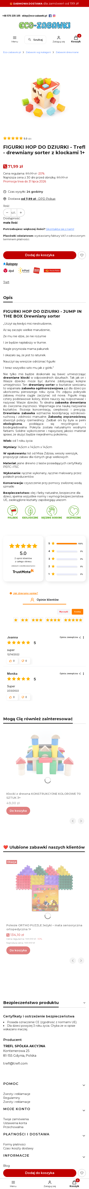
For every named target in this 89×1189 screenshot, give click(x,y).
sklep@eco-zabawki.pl (34, 15)
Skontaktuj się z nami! (60, 229)
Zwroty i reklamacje (16, 1094)
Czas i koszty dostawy (18, 1148)
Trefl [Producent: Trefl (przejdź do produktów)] (6, 282)
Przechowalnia (13, 1127)
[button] (11, 593)
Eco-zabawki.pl (12, 52)
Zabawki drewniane (67, 52)
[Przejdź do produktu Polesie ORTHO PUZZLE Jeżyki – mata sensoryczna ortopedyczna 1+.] (44, 888)
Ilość (6, 206)
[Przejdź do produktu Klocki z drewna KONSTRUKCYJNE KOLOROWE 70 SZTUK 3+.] (44, 756)
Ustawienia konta (15, 1123)
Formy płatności (14, 1144)
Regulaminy (11, 1098)
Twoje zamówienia (16, 1119)
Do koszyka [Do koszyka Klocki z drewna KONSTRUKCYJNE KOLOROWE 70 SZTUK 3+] (18, 811)
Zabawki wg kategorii (38, 52)
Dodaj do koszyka (39, 255)
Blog (6, 1166)
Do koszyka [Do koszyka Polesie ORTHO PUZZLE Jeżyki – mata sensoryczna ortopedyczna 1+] (18, 950)
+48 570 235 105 (11, 15)
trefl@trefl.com (15, 1063)
